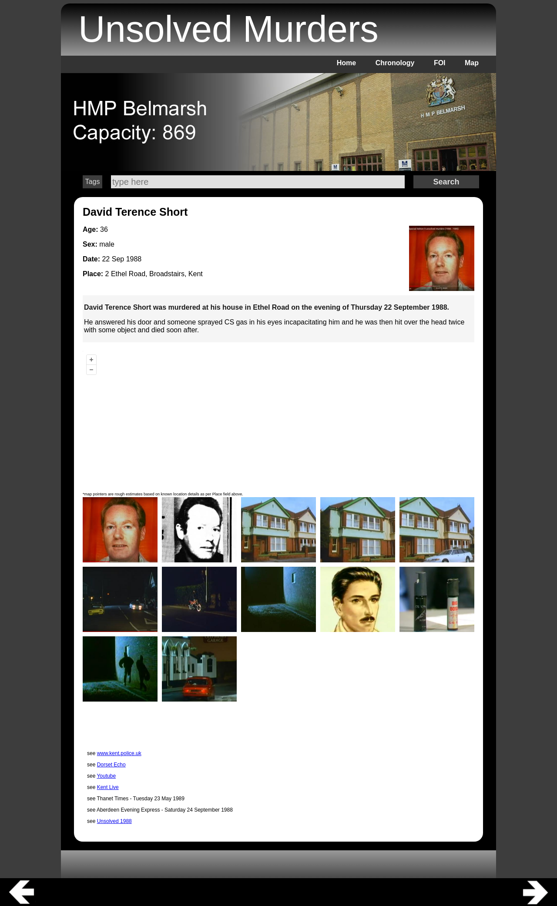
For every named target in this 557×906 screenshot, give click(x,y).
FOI (440, 63)
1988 (134, 259)
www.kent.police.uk (119, 753)
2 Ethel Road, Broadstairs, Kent (154, 273)
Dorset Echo (111, 765)
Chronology (395, 63)
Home (346, 63)
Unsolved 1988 (114, 821)
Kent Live (108, 787)
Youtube (106, 776)
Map (472, 63)
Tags (92, 181)
